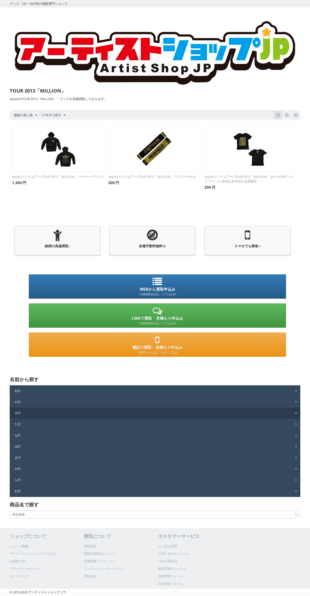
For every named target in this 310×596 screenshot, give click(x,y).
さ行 (18, 413)
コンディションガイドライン (104, 568)
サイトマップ (19, 576)
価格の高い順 (25, 115)
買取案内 (90, 546)
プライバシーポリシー (25, 568)
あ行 (18, 390)
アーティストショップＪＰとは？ (33, 553)
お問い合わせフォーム (174, 553)
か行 (18, 402)
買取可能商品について (99, 553)
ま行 (18, 457)
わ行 (18, 491)
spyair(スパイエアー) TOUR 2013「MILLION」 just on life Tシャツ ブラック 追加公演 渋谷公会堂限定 (249, 178)
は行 (18, 446)
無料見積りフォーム (172, 568)
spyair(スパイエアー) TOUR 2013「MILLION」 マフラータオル (152, 176)
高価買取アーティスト (99, 561)
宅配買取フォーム (170, 576)
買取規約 (90, 576)
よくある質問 (167, 546)
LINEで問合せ (168, 561)
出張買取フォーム (170, 583)
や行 (18, 468)
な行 (18, 435)
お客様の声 (17, 561)
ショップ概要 (19, 546)
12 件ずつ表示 (53, 115)
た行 (18, 424)
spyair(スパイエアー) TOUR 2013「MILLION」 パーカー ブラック (58, 176)
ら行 (18, 480)
